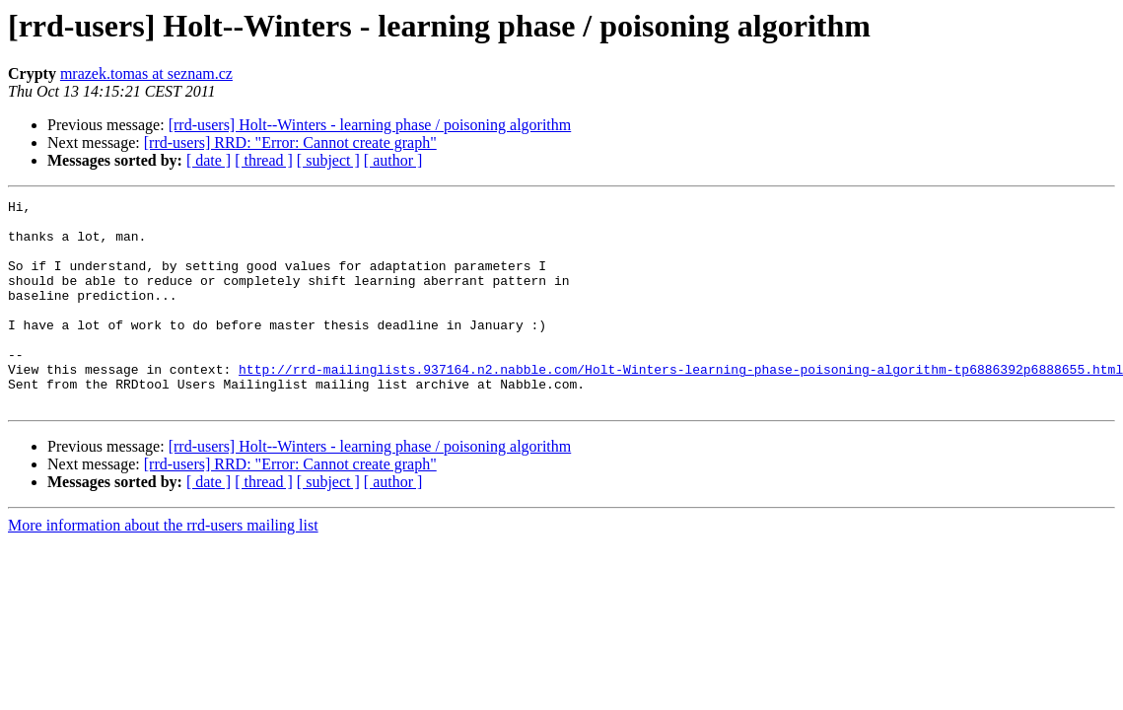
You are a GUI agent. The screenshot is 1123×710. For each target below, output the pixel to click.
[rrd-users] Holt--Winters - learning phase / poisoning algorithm (370, 124)
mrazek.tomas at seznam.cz (146, 73)
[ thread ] (264, 160)
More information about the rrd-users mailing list (163, 566)
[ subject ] (328, 160)
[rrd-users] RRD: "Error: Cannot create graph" (290, 142)
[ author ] (393, 160)
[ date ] (208, 160)
